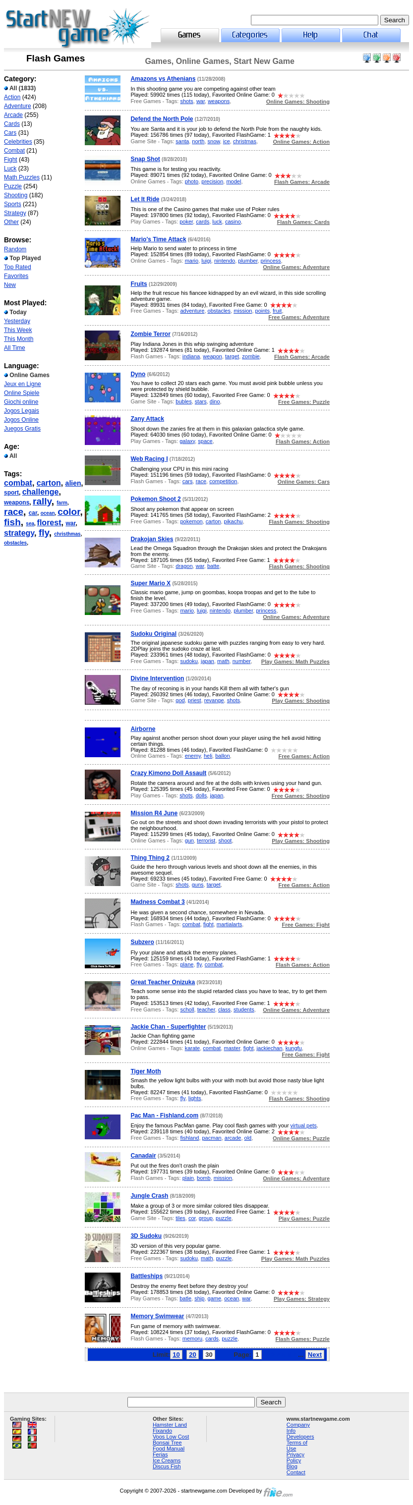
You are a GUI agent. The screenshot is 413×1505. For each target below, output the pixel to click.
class (224, 1009)
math (223, 661)
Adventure (17, 106)
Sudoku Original (153, 633)
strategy (19, 533)
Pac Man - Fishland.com (164, 1115)
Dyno (137, 374)
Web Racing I (149, 458)
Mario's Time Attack (158, 239)
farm (62, 502)
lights (194, 1098)
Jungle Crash (149, 1195)
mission (243, 311)
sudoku (188, 661)
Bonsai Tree (167, 1443)
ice (226, 141)
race (13, 511)
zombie (250, 356)
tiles (180, 1218)
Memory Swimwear (157, 1316)
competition (223, 481)
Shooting (15, 195)
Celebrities (18, 141)
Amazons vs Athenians (162, 78)
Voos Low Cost (171, 1437)
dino (215, 401)
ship (199, 1298)
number (242, 661)
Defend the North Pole (161, 118)
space (205, 441)
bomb (204, 1178)
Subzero (142, 942)
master (232, 1048)
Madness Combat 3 (157, 901)
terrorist (206, 840)
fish (12, 522)
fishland (189, 1138)
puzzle (224, 1218)
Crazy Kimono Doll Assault (168, 773)
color (69, 511)
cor (192, 1218)
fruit (277, 311)
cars (187, 481)
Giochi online (21, 401)
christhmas (67, 534)
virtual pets (304, 1125)
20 (192, 1354)
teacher (206, 1009)
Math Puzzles (22, 177)
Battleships (146, 1276)
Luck (10, 168)
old (248, 1138)
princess (271, 261)
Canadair (143, 1155)
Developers (300, 1437)
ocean (48, 513)
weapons (16, 502)
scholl (187, 1009)
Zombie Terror (150, 334)
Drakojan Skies (151, 539)
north (198, 141)
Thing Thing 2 (150, 857)
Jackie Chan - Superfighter (168, 1026)
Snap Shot (145, 159)
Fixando (162, 1431)
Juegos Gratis (22, 428)
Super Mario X (150, 583)
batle (185, 1298)
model (233, 181)
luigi (206, 261)
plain (188, 1178)
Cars (10, 132)
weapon (212, 356)
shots (186, 101)
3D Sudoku (146, 1235)
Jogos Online (21, 419)
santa (182, 141)
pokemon (191, 521)
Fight (10, 159)
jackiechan (270, 1048)
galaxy (187, 441)
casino (233, 221)
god (180, 700)
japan (207, 661)
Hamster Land (170, 1425)
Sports (12, 204)
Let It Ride (144, 199)
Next (315, 1354)
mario (192, 261)
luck (217, 221)
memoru (192, 1338)
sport (11, 492)
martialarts (229, 924)
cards (202, 221)
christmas (244, 141)
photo (192, 181)
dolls (201, 795)
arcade (233, 1138)
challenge (40, 492)
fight (208, 924)
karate (192, 1048)
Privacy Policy (295, 1457)
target (232, 356)
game (215, 1298)
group (206, 1218)
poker (186, 221)
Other (11, 222)
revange (214, 700)
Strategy (15, 213)
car (33, 512)
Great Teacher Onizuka (162, 982)
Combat (14, 150)
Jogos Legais (21, 410)
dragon (184, 566)
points (262, 311)
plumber (247, 261)
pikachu (233, 521)
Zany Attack (147, 418)
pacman (212, 1138)
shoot (225, 840)
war (70, 523)
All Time (14, 347)
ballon (222, 756)
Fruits (138, 283)
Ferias (160, 1454)
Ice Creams (166, 1460)
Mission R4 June (153, 813)
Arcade (13, 114)
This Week (18, 330)
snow (214, 141)
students (244, 1009)
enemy (193, 756)
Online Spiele (21, 393)
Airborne (142, 728)
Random (15, 249)
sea (30, 523)
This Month (18, 338)
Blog (292, 1466)
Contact (296, 1472)
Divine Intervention (157, 678)
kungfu (294, 1048)
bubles (183, 401)
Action (12, 97)
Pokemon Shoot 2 (155, 499)
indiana (191, 356)
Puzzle (13, 186)
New (10, 284)
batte (213, 566)
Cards (12, 123)
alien (73, 483)
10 (176, 1354)
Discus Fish (167, 1466)
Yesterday (17, 321)
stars (201, 401)
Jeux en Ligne (22, 384)
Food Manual (168, 1448)
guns (198, 885)
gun (189, 840)
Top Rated (17, 267)
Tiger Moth (145, 1071)
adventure (192, 311)
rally (42, 501)
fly (44, 532)
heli (208, 756)
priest (194, 700)
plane (186, 964)
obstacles (15, 543)
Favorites (16, 276)
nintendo (224, 261)
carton (49, 483)
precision (212, 181)
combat (18, 483)
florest (49, 522)
